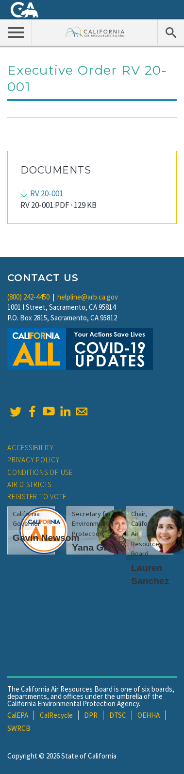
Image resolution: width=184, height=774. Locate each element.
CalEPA (17, 715)
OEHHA (148, 715)
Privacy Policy (33, 459)
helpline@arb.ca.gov (87, 296)
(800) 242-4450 (28, 296)
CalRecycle (56, 715)
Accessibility (30, 447)
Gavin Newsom (46, 538)
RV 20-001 (46, 193)
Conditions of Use (40, 472)
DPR (91, 715)
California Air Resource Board (95, 32)
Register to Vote (37, 496)
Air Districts (29, 484)
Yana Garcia (98, 547)
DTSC (117, 715)
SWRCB (19, 728)
